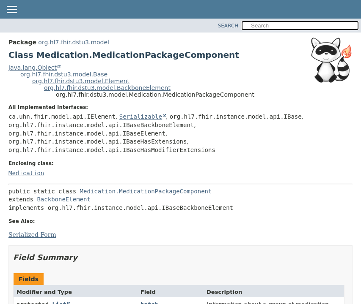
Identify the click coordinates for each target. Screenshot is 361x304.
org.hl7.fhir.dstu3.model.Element (81, 81)
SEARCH (228, 26)
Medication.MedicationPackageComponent (146, 191)
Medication (26, 173)
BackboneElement (63, 199)
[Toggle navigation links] (11, 10)
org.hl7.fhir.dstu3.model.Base (63, 74)
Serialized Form (32, 234)
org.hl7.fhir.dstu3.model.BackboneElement (107, 87)
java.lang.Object (32, 67)
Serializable (140, 116)
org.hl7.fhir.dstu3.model (73, 42)
